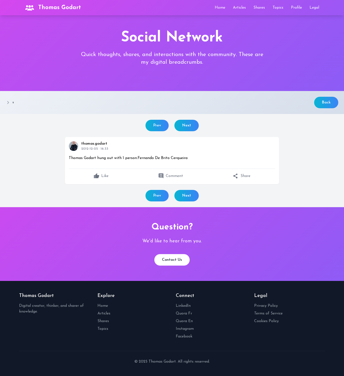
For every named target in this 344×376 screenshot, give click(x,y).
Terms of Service (268, 313)
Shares (259, 8)
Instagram (185, 329)
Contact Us (172, 260)
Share (241, 176)
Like (101, 176)
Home (220, 8)
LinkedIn (183, 306)
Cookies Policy (266, 321)
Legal (314, 8)
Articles (239, 8)
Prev (157, 125)
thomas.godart (94, 144)
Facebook (184, 336)
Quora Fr (184, 313)
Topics (278, 8)
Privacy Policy (266, 306)
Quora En (184, 321)
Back (326, 102)
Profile (296, 8)
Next (186, 125)
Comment (170, 176)
